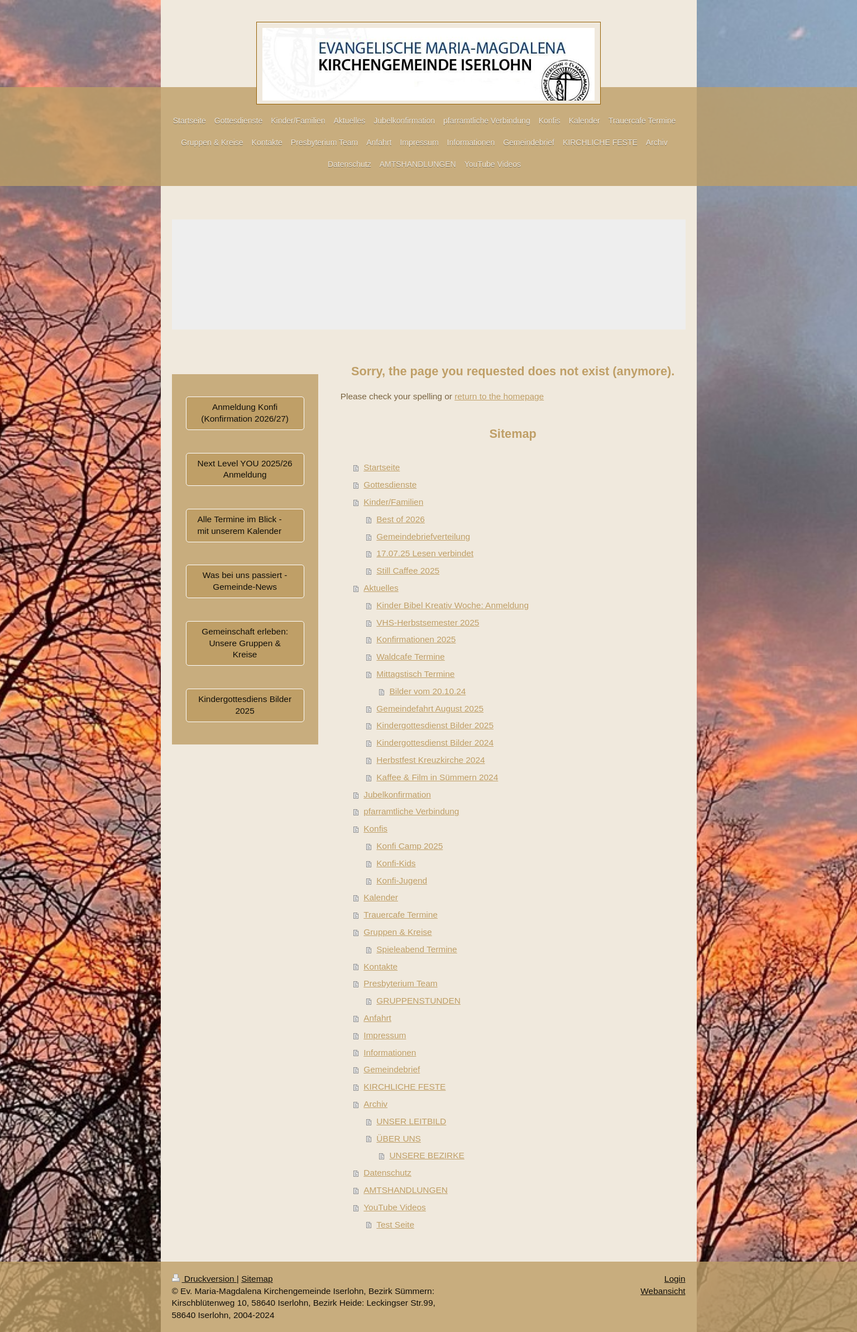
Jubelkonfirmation (397, 794)
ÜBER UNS (398, 1138)
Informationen (389, 1052)
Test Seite (395, 1224)
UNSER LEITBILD (411, 1121)
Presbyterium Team (400, 983)
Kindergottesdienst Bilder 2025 (435, 725)
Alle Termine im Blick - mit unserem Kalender (240, 525)
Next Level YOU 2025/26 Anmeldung (245, 469)
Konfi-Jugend (401, 880)
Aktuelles (380, 588)
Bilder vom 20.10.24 (427, 691)
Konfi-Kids (395, 863)
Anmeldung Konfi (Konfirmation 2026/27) (245, 412)
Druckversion (204, 1278)
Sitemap (256, 1278)
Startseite (381, 467)
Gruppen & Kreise (397, 932)
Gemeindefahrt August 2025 (429, 708)
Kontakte (380, 966)
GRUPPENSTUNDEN (418, 1000)
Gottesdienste (389, 484)
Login (675, 1278)
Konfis (375, 828)
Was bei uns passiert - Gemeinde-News (245, 580)
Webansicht (662, 1291)
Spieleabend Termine (416, 949)
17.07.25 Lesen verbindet (424, 553)
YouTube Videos (394, 1207)
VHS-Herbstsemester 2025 (427, 622)
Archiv (375, 1104)
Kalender (380, 897)
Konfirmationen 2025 (416, 639)
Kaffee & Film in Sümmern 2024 (437, 777)
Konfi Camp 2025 (409, 846)
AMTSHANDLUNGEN (405, 1190)
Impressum (384, 1035)
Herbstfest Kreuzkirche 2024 (430, 760)
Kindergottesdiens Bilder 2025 (244, 704)
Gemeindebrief (391, 1069)
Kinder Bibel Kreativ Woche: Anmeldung (452, 605)
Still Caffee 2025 (407, 570)
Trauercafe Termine (400, 914)
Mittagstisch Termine (415, 674)
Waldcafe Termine (410, 656)
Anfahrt (377, 1018)
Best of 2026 (400, 519)
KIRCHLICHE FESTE (404, 1086)
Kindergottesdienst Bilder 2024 (435, 742)
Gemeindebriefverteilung (423, 536)
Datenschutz (387, 1172)
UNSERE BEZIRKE (426, 1155)
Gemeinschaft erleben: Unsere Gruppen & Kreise (245, 643)
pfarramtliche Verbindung (411, 811)
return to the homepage (499, 396)
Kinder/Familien (393, 502)
